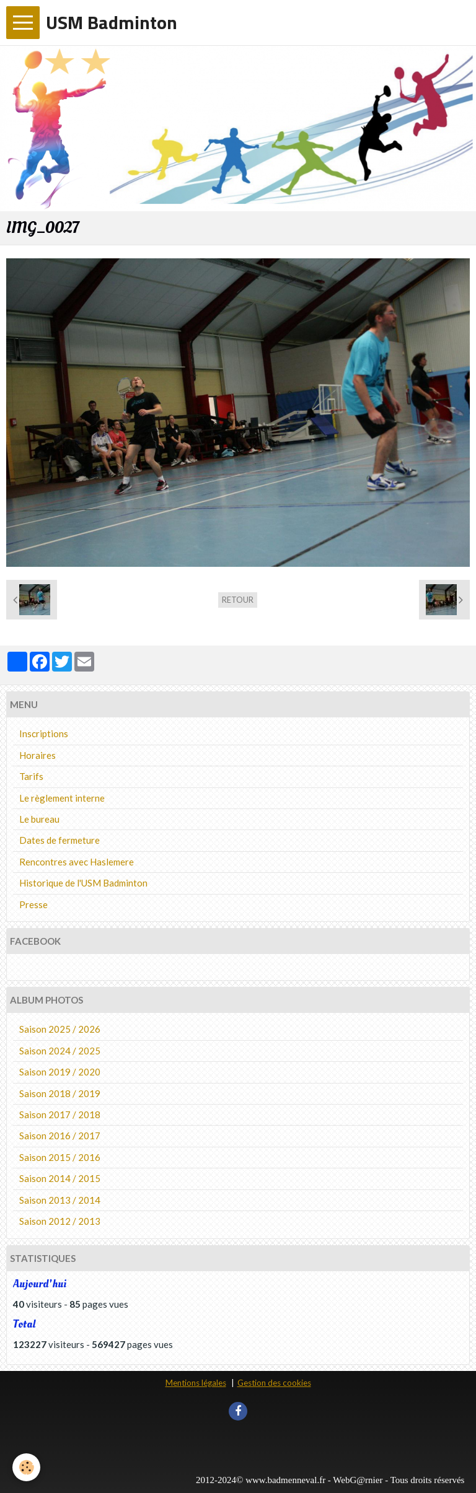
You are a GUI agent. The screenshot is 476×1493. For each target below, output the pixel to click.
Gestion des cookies (274, 1383)
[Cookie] (26, 1467)
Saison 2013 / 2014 (59, 1200)
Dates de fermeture (59, 840)
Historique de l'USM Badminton (83, 882)
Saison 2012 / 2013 (59, 1221)
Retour (237, 600)
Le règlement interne (62, 797)
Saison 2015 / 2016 (59, 1157)
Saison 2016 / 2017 (59, 1135)
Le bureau (39, 819)
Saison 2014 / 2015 (59, 1178)
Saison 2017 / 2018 (59, 1114)
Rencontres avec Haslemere (76, 861)
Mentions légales (195, 1383)
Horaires (37, 755)
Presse (33, 904)
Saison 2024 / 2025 (59, 1050)
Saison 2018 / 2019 (59, 1093)
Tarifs (31, 776)
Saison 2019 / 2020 (59, 1071)
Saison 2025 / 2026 (59, 1029)
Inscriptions (43, 733)
